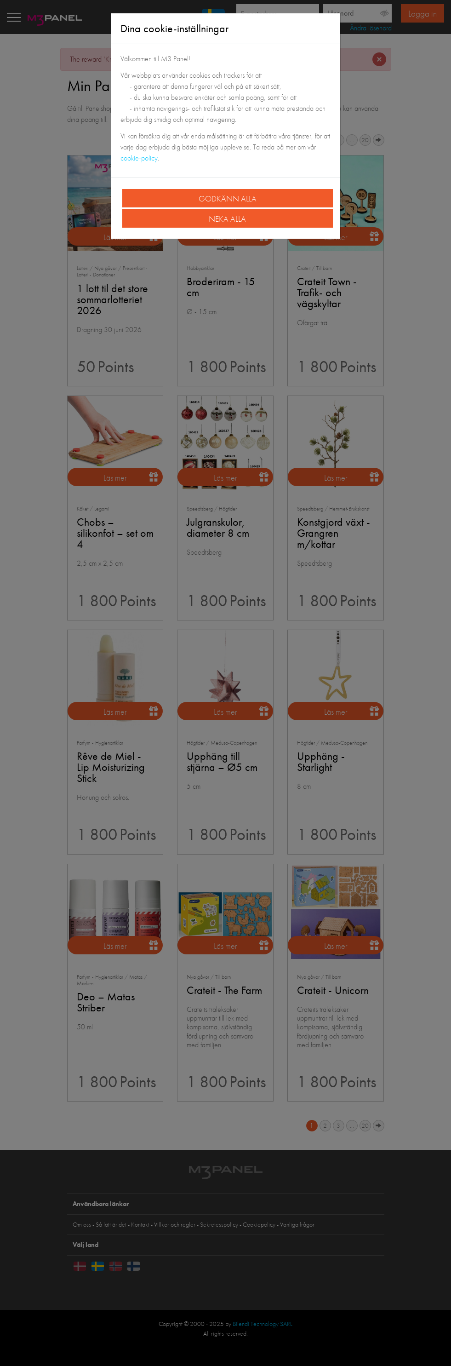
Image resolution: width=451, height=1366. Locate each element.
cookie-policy (139, 158)
